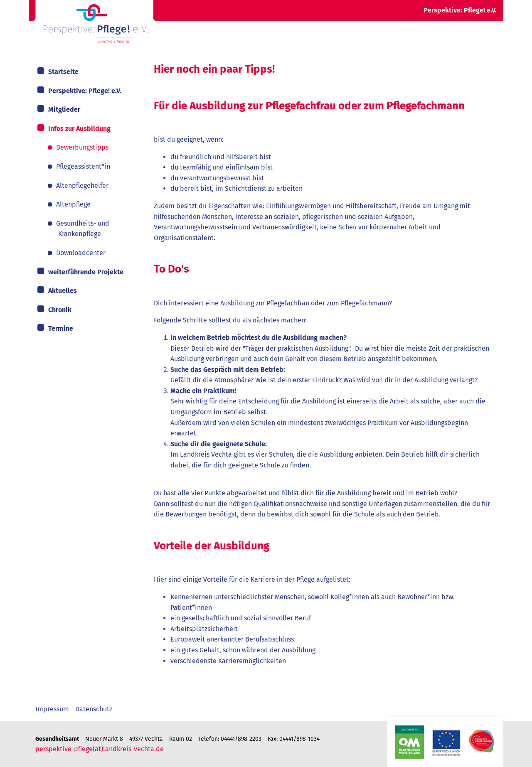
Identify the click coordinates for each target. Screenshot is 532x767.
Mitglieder (64, 109)
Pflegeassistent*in (83, 166)
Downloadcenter (81, 253)
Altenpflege (73, 204)
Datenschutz (93, 709)
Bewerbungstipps (82, 147)
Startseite (63, 72)
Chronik (59, 310)
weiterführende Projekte (85, 272)
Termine (60, 328)
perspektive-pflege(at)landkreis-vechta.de (99, 749)
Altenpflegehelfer (82, 185)
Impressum (52, 709)
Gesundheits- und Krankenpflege (82, 228)
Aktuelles (62, 291)
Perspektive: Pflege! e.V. (84, 91)
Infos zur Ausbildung (79, 129)
